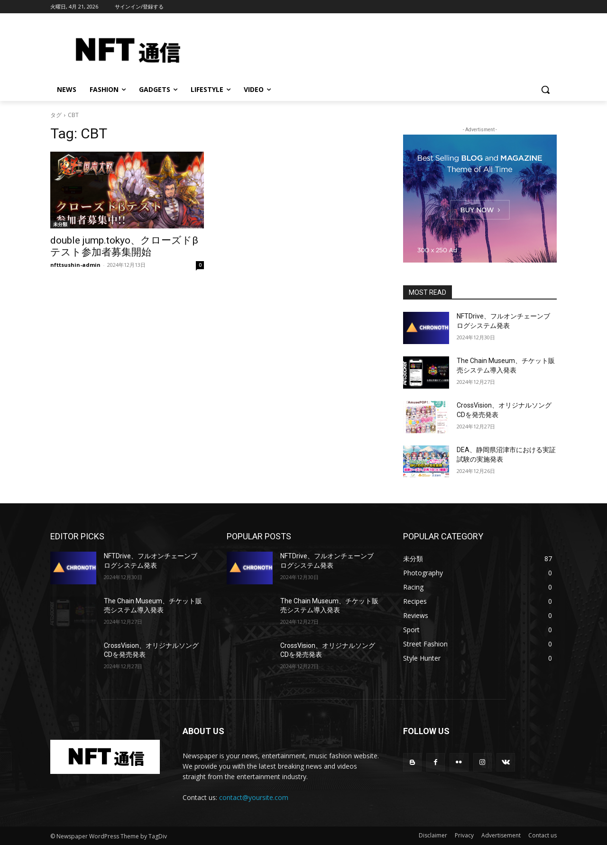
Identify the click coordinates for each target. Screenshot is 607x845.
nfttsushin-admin (75, 264)
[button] (545, 89)
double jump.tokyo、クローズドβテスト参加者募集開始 (124, 246)
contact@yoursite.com (253, 797)
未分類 (60, 224)
